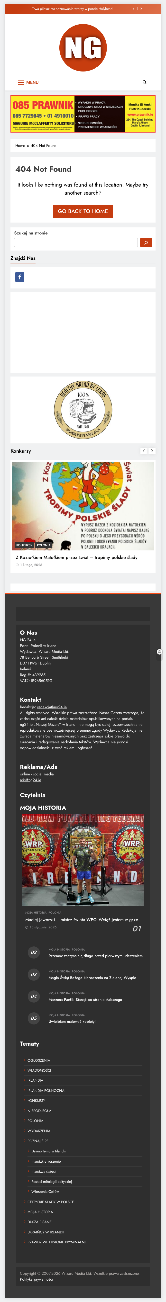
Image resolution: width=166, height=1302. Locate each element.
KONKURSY (24, 545)
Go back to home (83, 211)
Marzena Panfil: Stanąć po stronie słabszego (85, 999)
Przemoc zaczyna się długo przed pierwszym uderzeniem (96, 956)
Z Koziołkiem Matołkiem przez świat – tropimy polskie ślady (77, 557)
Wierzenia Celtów (45, 1191)
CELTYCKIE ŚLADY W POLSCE (51, 1202)
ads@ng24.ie (30, 780)
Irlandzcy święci (43, 1171)
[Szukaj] (146, 242)
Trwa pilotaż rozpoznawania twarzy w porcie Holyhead (72, 9)
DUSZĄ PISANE (40, 1222)
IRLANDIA (35, 1080)
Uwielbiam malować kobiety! (72, 1021)
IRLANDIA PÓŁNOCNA (46, 1090)
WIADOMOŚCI (39, 1070)
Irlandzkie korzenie (46, 1161)
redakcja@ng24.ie (52, 707)
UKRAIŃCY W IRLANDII (46, 1232)
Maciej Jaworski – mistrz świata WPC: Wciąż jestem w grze (81, 919)
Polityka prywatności (36, 1279)
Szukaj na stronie (31, 233)
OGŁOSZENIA (39, 1060)
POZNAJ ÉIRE (38, 1141)
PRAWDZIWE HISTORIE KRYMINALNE (57, 1242)
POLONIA (44, 545)
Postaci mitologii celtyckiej (51, 1181)
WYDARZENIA (39, 1131)
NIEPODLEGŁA (39, 1110)
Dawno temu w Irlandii (48, 1151)
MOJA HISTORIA (35, 912)
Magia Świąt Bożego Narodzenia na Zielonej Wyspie (92, 977)
